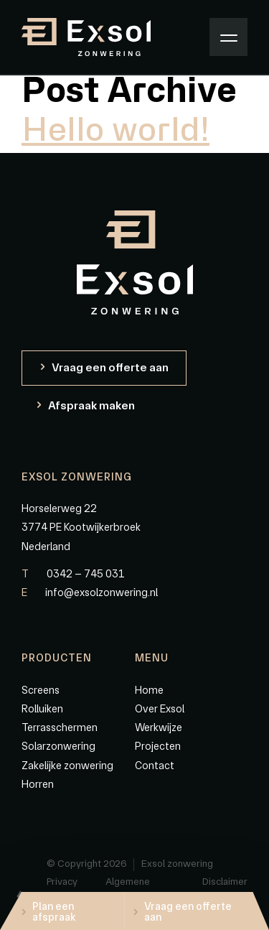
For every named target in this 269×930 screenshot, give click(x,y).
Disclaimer (224, 881)
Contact (154, 765)
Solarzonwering (58, 746)
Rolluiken (42, 708)
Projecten (158, 746)
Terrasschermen (60, 727)
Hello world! (115, 131)
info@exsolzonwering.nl (90, 592)
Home (149, 690)
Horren (38, 784)
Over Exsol (159, 708)
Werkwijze (158, 727)
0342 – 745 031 (73, 573)
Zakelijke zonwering (67, 765)
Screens (41, 690)
